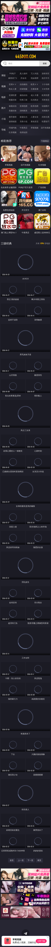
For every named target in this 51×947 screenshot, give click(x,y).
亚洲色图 (23, 106)
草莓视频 (34, 127)
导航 (3, 129)
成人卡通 (34, 95)
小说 (3, 118)
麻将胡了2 (12, 78)
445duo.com (25, 56)
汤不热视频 (45, 127)
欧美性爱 (45, 95)
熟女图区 (34, 110)
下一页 (30, 860)
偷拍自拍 (23, 95)
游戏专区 (45, 73)
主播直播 (34, 89)
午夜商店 (23, 127)
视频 (3, 86)
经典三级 (23, 99)
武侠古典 (45, 117)
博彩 (3, 75)
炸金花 (23, 78)
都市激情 (12, 117)
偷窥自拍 (12, 106)
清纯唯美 (23, 110)
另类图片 (45, 110)
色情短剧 (23, 132)
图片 (3, 107)
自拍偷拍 (23, 84)
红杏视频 (12, 132)
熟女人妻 (12, 89)
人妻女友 (34, 117)
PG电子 (12, 73)
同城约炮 (12, 127)
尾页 (39, 860)
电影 (3, 97)
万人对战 (34, 73)
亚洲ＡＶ (12, 84)
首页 (12, 860)
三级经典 (6, 243)
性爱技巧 (45, 121)
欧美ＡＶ (34, 84)
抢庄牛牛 (45, 78)
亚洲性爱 (12, 95)
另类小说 (23, 121)
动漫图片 (45, 106)
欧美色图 (34, 106)
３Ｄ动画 (45, 84)
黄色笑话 (34, 121)
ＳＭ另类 (45, 89)
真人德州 (23, 73)
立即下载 (41, 941)
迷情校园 (12, 121)
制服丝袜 (12, 99)
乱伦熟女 (34, 99)
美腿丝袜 (12, 110)
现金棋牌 (34, 78)
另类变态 (45, 99)
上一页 (21, 860)
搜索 (45, 63)
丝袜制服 (23, 89)
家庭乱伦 (23, 117)
